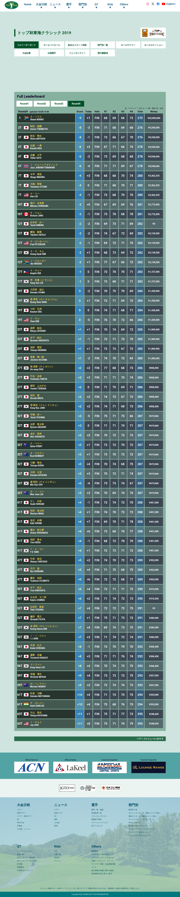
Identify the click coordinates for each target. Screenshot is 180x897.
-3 (79, 204)
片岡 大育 (36, 472)
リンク (94, 867)
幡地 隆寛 (36, 232)
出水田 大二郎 (38, 597)
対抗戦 (56, 858)
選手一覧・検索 (97, 810)
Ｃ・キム (34, 318)
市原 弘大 (36, 645)
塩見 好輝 (36, 520)
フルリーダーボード (26, 45)
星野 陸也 (36, 328)
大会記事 (26, 53)
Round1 (24, 103)
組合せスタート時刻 (77, 45)
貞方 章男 (36, 433)
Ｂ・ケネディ (37, 453)
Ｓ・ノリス (36, 116)
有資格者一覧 (96, 813)
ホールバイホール (52, 45)
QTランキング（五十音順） (27, 861)
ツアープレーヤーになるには (102, 858)
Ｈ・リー (34, 193)
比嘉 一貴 (36, 145)
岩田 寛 (34, 395)
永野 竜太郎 (37, 424)
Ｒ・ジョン (36, 212)
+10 (79, 694)
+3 (80, 416)
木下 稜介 (36, 337)
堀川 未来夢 (37, 203)
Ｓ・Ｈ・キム (37, 251)
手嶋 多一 (36, 414)
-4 (79, 175)
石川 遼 (34, 568)
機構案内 (94, 851)
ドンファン (36, 664)
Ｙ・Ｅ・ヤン (37, 549)
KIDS (56, 826)
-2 (79, 223)
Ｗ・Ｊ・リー (37, 491)
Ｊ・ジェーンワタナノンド (44, 164)
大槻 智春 (36, 184)
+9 (80, 675)
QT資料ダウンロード (25, 870)
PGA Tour (20, 823)
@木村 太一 (37, 222)
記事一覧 (20, 854)
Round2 (41, 103)
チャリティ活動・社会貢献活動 (103, 864)
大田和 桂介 (37, 289)
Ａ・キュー (36, 270)
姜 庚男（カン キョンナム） (44, 299)
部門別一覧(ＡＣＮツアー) (139, 826)
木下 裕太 (36, 587)
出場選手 (52, 53)
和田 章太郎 (37, 510)
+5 (80, 560)
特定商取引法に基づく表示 (101, 874)
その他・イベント (24, 829)
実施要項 (20, 867)
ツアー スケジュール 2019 (149, 739)
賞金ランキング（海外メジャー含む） (143, 816)
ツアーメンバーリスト (100, 823)
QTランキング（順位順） (26, 858)
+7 (80, 608)
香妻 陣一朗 (37, 357)
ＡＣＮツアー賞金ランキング (140, 832)
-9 (79, 118)
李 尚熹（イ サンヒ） (42, 280)
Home (27, 4)
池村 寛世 (36, 347)
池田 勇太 (36, 539)
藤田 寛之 (36, 616)
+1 (80, 329)
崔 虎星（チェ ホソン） (42, 366)
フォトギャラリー (77, 53)
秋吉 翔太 (36, 136)
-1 (79, 272)
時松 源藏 (36, 126)
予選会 (19, 826)
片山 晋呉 (36, 712)
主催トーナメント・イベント (102, 861)
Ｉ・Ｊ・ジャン (38, 635)
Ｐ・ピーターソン (39, 241)
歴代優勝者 (103, 53)
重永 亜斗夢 (37, 530)
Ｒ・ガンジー (37, 703)
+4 (80, 502)
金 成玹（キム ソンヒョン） (44, 626)
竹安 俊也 (36, 558)
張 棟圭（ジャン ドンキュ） (44, 405)
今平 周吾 (36, 174)
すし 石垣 (36, 501)
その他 (56, 823)
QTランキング (96, 826)
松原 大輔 (36, 693)
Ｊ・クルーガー (38, 261)
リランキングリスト (99, 816)
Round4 (76, 103)
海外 (56, 819)
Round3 (59, 103)
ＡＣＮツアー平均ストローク (140, 835)
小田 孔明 (36, 309)
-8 (79, 127)
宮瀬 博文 (36, 674)
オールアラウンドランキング (140, 819)
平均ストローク (135, 823)
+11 (79, 714)
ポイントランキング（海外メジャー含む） (145, 813)
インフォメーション (24, 851)
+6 (80, 589)
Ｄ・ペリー (36, 443)
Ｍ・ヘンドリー (38, 683)
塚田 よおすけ (38, 385)
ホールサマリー (128, 45)
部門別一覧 (103, 45)
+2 (80, 368)
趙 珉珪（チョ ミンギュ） (43, 482)
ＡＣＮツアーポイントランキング (141, 829)
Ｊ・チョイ (36, 722)
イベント (57, 861)
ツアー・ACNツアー (24, 816)
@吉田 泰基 (37, 607)
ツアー (19, 810)
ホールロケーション (153, 45)
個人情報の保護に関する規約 (102, 870)
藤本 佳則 (36, 578)
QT (18, 819)
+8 (80, 646)
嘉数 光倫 (36, 655)
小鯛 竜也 (36, 462)
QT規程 (20, 864)
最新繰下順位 (96, 819)
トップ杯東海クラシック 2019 (44, 32)
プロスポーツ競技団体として (102, 854)
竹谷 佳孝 (36, 376)
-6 (79, 147)
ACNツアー (21, 813)
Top (55, 851)
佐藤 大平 (36, 155)
